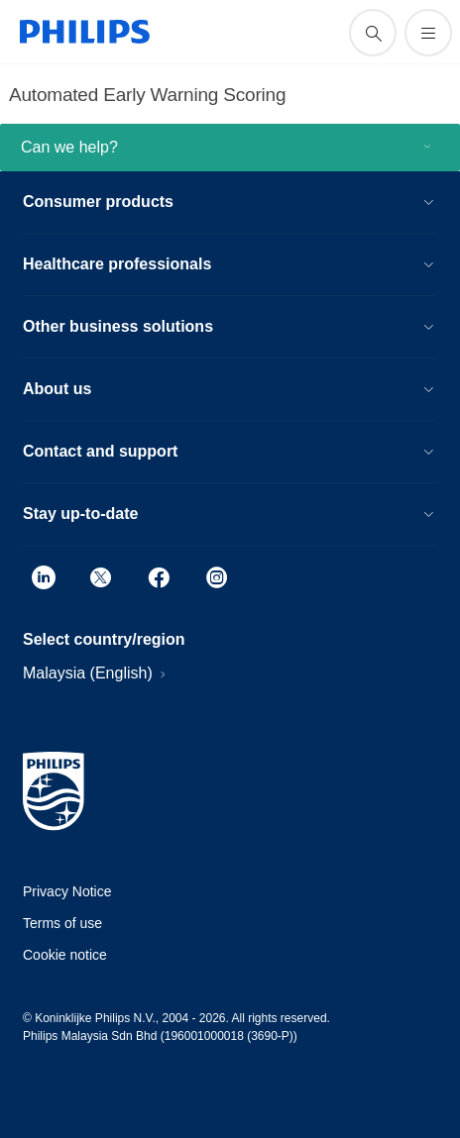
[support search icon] (373, 32)
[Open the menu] (428, 32)
